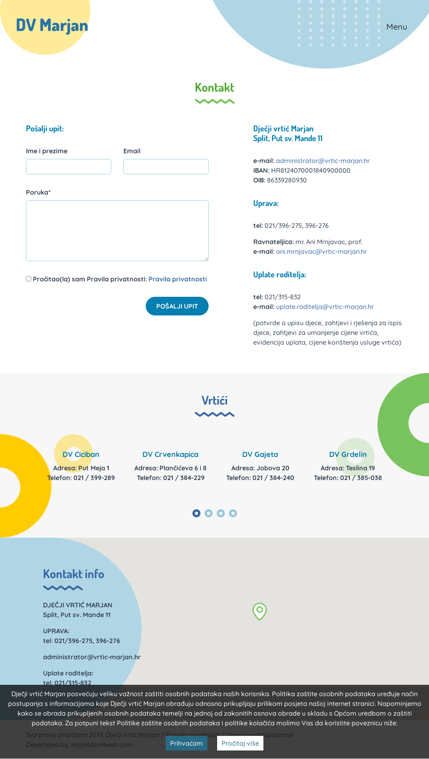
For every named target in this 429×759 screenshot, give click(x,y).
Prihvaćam (186, 743)
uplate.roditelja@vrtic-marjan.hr (325, 306)
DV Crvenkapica (170, 454)
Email (131, 151)
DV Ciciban (81, 454)
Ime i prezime (46, 151)
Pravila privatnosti (178, 279)
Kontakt (214, 86)
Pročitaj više (240, 743)
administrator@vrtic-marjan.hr (323, 161)
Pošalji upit (177, 306)
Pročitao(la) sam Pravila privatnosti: (116, 279)
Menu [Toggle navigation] (396, 26)
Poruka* (38, 192)
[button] (259, 611)
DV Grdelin (348, 454)
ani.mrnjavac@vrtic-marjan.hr (321, 251)
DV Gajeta (260, 454)
